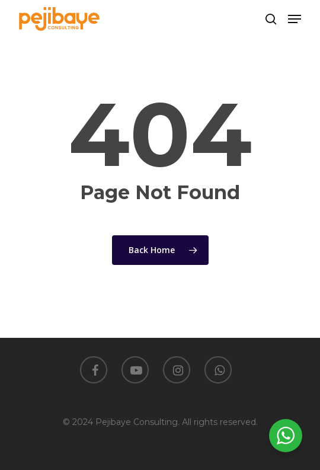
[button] (294, 19)
